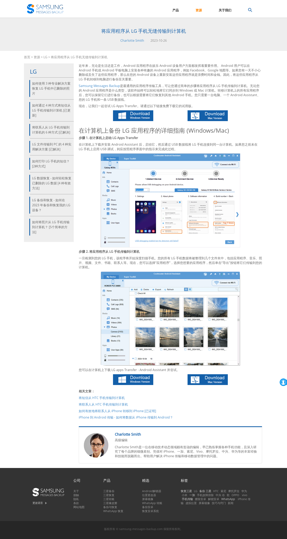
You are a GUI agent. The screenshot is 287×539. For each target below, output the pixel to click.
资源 (199, 10)
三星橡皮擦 (110, 503)
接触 (76, 495)
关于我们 (225, 10)
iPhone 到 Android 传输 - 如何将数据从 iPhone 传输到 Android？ (126, 417)
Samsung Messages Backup (99, 86)
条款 (76, 503)
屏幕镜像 (147, 499)
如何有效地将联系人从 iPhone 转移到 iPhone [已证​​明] (117, 411)
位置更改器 (149, 495)
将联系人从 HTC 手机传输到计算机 (103, 404)
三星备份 (108, 491)
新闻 (230, 503)
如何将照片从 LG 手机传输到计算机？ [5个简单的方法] (51, 227)
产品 (175, 10)
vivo (244, 495)
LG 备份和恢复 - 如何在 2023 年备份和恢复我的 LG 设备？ (51, 205)
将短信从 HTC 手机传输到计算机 (102, 398)
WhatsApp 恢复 (113, 511)
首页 (27, 57)
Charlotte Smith (132, 40)
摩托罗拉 (233, 491)
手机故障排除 (205, 495)
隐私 (76, 499)
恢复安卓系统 (150, 511)
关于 (76, 491)
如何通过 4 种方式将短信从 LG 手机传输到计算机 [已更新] (51, 110)
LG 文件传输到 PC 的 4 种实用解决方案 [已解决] (51, 146)
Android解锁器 (151, 491)
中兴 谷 (220, 495)
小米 (184, 495)
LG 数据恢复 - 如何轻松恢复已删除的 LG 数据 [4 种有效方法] (51, 183)
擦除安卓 (200, 499)
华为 (244, 491)
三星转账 (108, 499)
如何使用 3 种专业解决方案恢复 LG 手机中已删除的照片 (51, 88)
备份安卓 (147, 507)
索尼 (223, 491)
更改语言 (37, 503)
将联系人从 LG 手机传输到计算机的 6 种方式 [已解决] (51, 129)
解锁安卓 (213, 499)
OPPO (235, 495)
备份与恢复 (110, 507)
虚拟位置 (191, 503)
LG (45, 57)
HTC (216, 491)
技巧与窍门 (219, 503)
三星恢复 (108, 495)
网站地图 (79, 507)
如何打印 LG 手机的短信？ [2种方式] (51, 163)
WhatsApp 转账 (152, 503)
